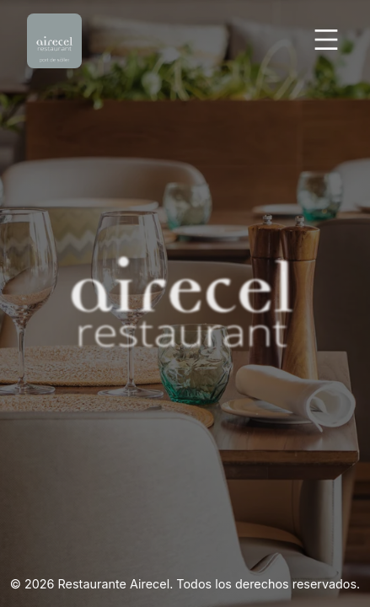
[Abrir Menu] (326, 41)
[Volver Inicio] (54, 40)
